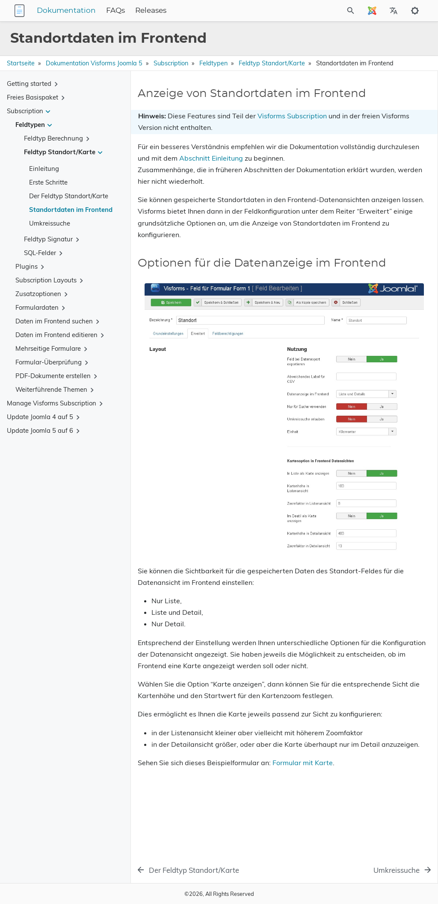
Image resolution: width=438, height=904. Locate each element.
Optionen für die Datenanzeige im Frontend (360, 118)
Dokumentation (119, 10)
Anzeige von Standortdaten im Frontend (369, 102)
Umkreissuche (49, 223)
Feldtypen (213, 63)
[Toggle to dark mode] (415, 10)
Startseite (21, 63)
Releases (204, 10)
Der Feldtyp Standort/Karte (68, 196)
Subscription (171, 63)
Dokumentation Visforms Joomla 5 (94, 63)
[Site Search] (327, 11)
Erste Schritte (48, 182)
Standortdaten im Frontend (70, 209)
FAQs (169, 10)
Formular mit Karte (168, 838)
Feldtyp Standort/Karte (272, 63)
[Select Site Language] (372, 10)
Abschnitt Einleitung (185, 195)
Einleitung (44, 168)
